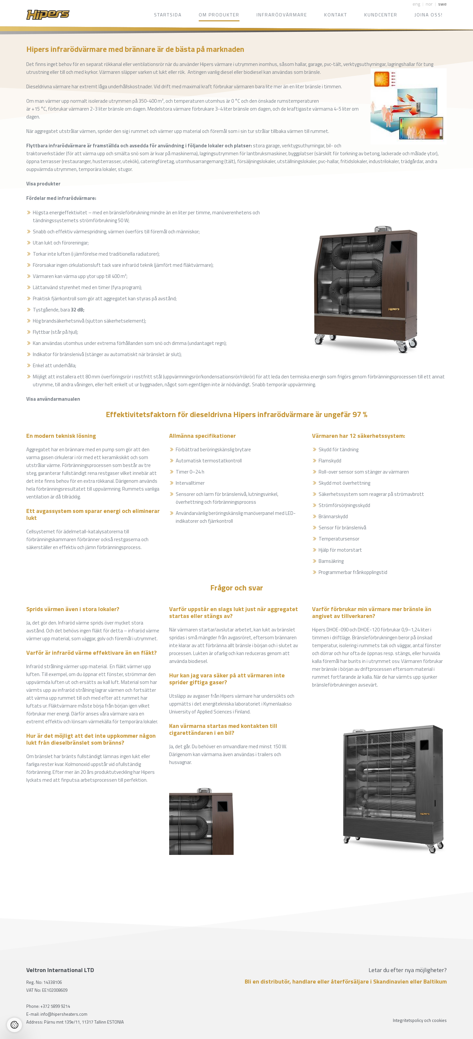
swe (442, 3)
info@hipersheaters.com (63, 1014)
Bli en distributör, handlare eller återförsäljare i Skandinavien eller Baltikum (346, 981)
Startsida (168, 14)
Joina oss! (429, 14)
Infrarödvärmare (282, 14)
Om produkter (219, 14)
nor (429, 3)
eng (416, 3)
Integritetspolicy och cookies (420, 1020)
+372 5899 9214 (55, 1006)
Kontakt (335, 14)
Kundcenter (380, 14)
